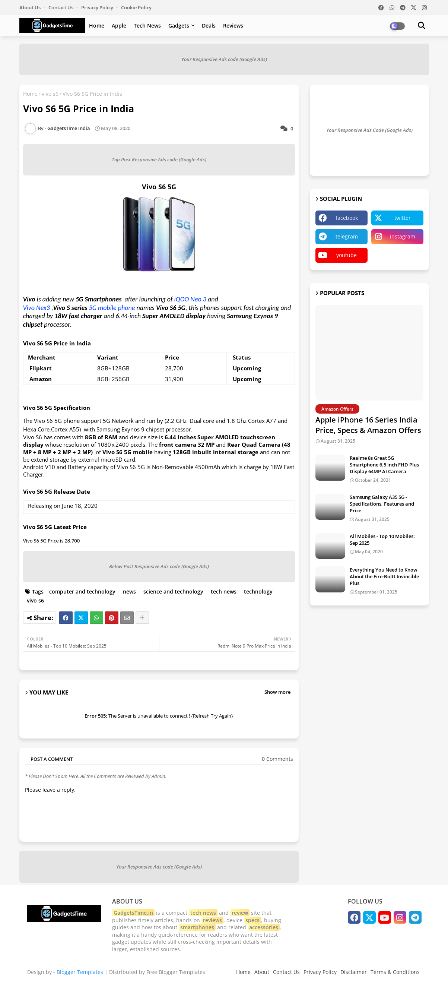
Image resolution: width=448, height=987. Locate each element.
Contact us (61, 7)
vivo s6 (50, 93)
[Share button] (142, 617)
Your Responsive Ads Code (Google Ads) (369, 130)
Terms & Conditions (395, 971)
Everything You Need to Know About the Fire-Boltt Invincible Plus (384, 576)
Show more (277, 692)
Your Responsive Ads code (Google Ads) (224, 59)
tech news (223, 591)
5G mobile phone (112, 308)
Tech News (147, 25)
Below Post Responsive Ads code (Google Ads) (159, 566)
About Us (30, 7)
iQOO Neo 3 (190, 299)
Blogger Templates (80, 971)
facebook (347, 217)
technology (258, 591)
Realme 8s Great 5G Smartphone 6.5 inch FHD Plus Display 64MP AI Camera (384, 465)
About (261, 971)
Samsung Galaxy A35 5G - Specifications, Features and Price (382, 504)
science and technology (173, 591)
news (129, 591)
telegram (347, 236)
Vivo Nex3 (36, 308)
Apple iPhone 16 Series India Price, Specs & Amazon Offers (368, 425)
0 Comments (277, 758)
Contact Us (286, 971)
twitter (402, 217)
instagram (402, 236)
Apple (119, 25)
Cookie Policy (136, 7)
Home (96, 25)
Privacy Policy (97, 7)
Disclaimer (353, 971)
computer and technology (82, 591)
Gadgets (178, 25)
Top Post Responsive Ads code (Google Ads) (159, 159)
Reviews (233, 25)
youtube (346, 255)
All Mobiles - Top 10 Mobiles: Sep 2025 (382, 539)
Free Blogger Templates (175, 971)
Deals (209, 25)
